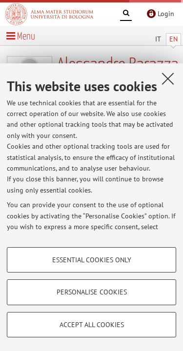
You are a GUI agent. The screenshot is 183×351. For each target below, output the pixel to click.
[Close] (168, 78)
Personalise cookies (92, 292)
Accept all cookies (92, 324)
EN (173, 39)
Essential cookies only (91, 259)
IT (158, 39)
